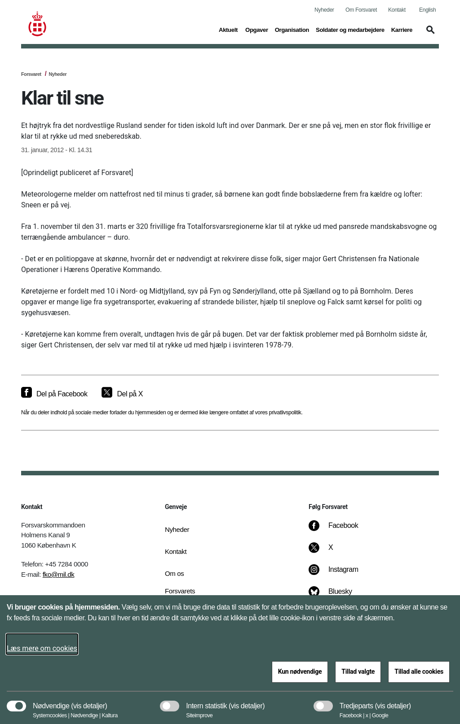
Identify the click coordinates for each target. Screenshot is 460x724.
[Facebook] (339, 530)
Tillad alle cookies (418, 671)
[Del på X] (122, 394)
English (427, 10)
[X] (331, 552)
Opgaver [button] (256, 29)
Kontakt (397, 10)
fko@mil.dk (59, 574)
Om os (174, 573)
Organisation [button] (292, 29)
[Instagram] (339, 574)
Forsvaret (31, 74)
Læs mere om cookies (42, 648)
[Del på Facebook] (54, 394)
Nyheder (324, 10)
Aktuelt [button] (229, 29)
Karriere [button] (401, 29)
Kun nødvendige (300, 671)
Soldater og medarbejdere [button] (350, 29)
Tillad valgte (358, 671)
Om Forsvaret (361, 10)
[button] (429, 34)
